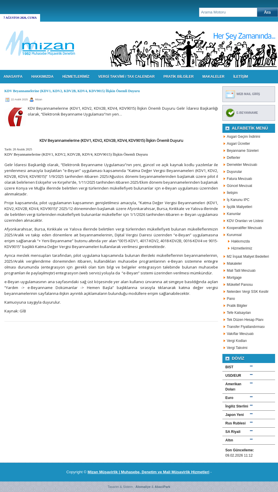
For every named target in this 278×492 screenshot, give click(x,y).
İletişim (232, 193)
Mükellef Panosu (240, 285)
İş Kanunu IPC (238, 200)
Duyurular (234, 172)
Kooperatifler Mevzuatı (244, 228)
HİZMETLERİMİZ (76, 77)
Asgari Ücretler (238, 144)
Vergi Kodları (237, 341)
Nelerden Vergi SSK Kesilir (248, 292)
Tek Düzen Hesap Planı (245, 320)
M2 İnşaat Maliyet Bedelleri (248, 256)
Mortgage (234, 278)
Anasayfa (13, 77)
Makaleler (234, 264)
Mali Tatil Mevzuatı (241, 271)
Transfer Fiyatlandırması (246, 327)
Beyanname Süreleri (243, 151)
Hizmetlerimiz (241, 248)
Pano (231, 299)
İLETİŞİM (240, 77)
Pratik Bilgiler (237, 306)
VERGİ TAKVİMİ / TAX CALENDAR (126, 77)
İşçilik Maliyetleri (239, 207)
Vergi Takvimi (237, 348)
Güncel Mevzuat (239, 186)
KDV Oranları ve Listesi (245, 221)
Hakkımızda (240, 241)
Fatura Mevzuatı (239, 179)
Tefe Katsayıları (239, 313)
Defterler (233, 158)
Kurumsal (234, 235)
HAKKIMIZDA (42, 77)
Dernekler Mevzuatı (242, 165)
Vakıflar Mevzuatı (240, 334)
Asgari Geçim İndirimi (243, 137)
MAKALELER (213, 77)
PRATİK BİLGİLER (178, 77)
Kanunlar (234, 214)
